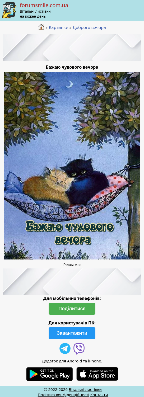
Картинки (58, 27)
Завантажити (72, 333)
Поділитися (72, 308)
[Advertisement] (72, 47)
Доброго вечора (89, 27)
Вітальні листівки (85, 389)
